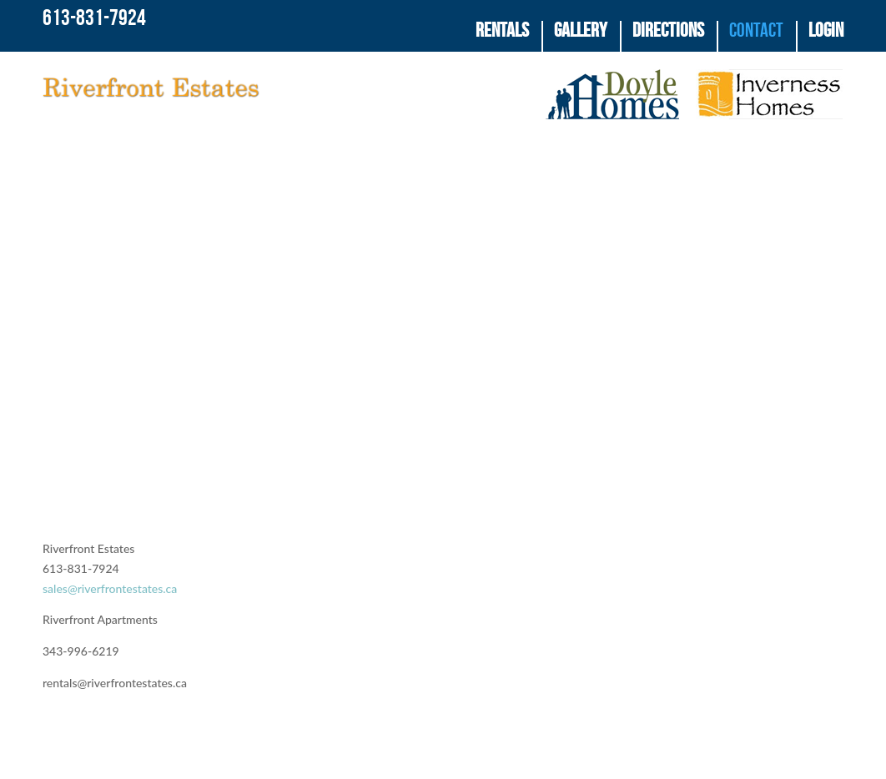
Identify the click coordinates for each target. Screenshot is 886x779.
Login (825, 31)
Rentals (502, 31)
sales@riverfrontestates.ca (110, 613)
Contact (756, 31)
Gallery (580, 31)
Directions (668, 31)
